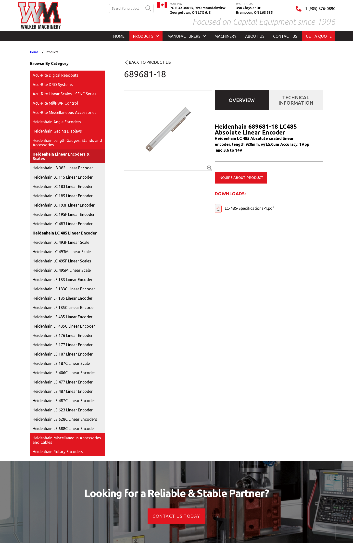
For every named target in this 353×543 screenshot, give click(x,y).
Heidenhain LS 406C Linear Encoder (64, 372)
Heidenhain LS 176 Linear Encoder (63, 335)
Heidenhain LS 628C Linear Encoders (65, 419)
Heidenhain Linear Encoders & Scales (61, 156)
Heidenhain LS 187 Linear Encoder (63, 354)
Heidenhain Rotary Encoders (58, 451)
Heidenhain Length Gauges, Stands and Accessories (67, 142)
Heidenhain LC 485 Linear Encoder (65, 233)
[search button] (148, 8)
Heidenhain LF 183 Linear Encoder (62, 279)
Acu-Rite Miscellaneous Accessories (64, 112)
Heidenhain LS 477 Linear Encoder (63, 382)
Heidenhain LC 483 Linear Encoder (63, 224)
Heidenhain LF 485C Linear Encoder (64, 326)
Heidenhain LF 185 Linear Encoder (62, 298)
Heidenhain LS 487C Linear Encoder (64, 400)
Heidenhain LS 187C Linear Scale (61, 363)
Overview (242, 100)
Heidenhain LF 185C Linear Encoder (64, 307)
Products (52, 52)
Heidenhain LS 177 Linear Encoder (63, 345)
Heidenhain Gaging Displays (57, 131)
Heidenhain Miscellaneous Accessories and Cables (67, 440)
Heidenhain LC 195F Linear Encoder (64, 214)
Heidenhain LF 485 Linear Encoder (62, 317)
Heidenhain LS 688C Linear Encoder (64, 428)
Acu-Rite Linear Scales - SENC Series (64, 94)
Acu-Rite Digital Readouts (55, 75)
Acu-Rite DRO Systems (53, 84)
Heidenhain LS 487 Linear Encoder (63, 391)
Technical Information (295, 100)
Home (34, 52)
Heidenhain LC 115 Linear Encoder (63, 177)
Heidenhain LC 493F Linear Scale (61, 242)
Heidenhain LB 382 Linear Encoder (63, 168)
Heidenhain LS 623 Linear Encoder (63, 410)
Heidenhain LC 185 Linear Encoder (63, 196)
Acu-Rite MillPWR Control (55, 103)
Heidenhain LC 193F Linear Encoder (64, 205)
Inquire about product (241, 178)
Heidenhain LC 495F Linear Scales (62, 261)
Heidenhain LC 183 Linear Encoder (63, 186)
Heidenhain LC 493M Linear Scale (62, 251)
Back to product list (151, 62)
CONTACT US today (176, 516)
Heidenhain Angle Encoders (57, 122)
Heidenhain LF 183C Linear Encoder (64, 289)
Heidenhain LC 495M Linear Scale (62, 270)
